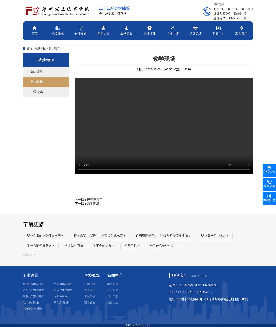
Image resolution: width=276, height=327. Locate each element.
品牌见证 (195, 30)
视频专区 (40, 48)
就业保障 (149, 30)
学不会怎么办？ (103, 245)
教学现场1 (94, 203)
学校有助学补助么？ (41, 245)
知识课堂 (37, 71)
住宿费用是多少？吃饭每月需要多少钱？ (163, 235)
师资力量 (103, 30)
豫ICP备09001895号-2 (137, 325)
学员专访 (37, 91)
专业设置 (80, 30)
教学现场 (54, 48)
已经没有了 (94, 199)
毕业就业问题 (74, 245)
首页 (34, 30)
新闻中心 (218, 30)
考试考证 (172, 30)
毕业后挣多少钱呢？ (215, 235)
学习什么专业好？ (162, 245)
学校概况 (57, 30)
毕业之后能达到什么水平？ (45, 235)
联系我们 (241, 30)
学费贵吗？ (132, 245)
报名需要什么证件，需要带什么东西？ (100, 235)
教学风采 (126, 30)
